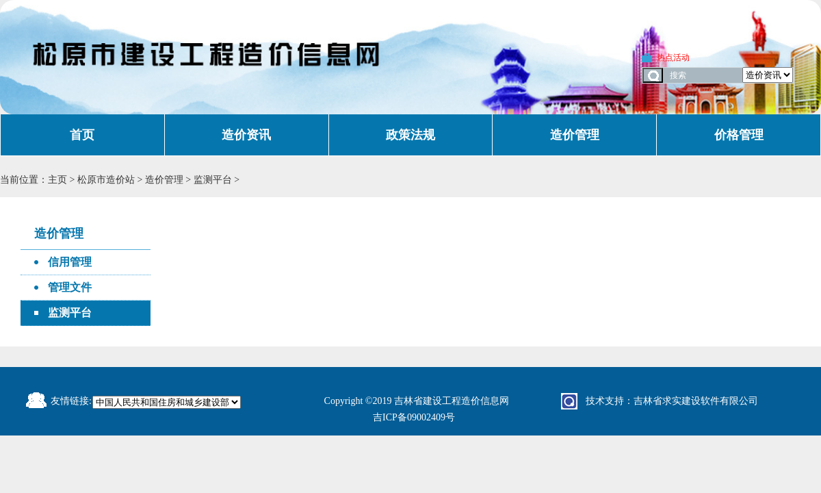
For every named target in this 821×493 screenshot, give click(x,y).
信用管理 (70, 262)
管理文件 (70, 287)
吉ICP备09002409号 (414, 417)
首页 (82, 135)
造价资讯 (246, 135)
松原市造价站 (106, 180)
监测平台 (214, 180)
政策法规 (410, 135)
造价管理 (574, 135)
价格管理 (739, 135)
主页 (57, 180)
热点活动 (673, 57)
